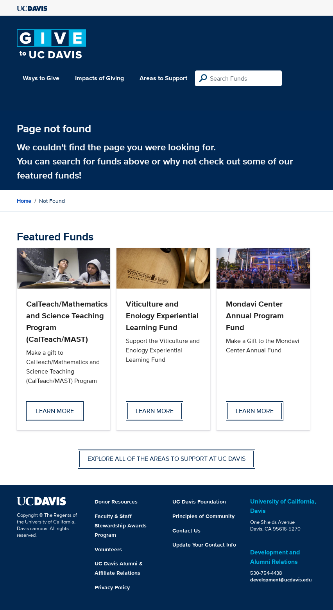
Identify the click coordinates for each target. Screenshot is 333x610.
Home (24, 201)
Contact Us (186, 530)
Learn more (55, 410)
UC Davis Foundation (199, 501)
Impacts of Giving (99, 78)
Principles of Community (203, 516)
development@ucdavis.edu (281, 579)
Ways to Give (41, 78)
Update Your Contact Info (204, 545)
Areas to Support (163, 78)
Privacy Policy (112, 587)
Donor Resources (116, 501)
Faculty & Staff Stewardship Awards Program (121, 525)
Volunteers (108, 549)
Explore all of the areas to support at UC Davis (166, 458)
